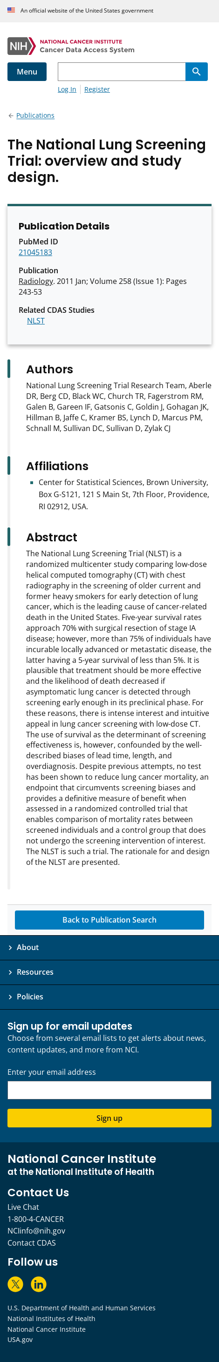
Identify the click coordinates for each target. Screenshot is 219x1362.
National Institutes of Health (51, 1318)
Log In (67, 89)
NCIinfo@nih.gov (36, 1231)
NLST (36, 321)
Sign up (109, 1118)
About (28, 947)
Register (97, 89)
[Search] (196, 71)
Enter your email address (51, 1072)
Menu (27, 72)
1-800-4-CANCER (35, 1219)
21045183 (35, 252)
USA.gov (20, 1339)
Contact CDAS (31, 1243)
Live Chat (23, 1207)
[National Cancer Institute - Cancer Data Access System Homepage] (109, 46)
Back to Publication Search (109, 920)
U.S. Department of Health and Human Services (81, 1307)
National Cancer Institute (46, 1329)
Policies (30, 996)
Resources (35, 972)
